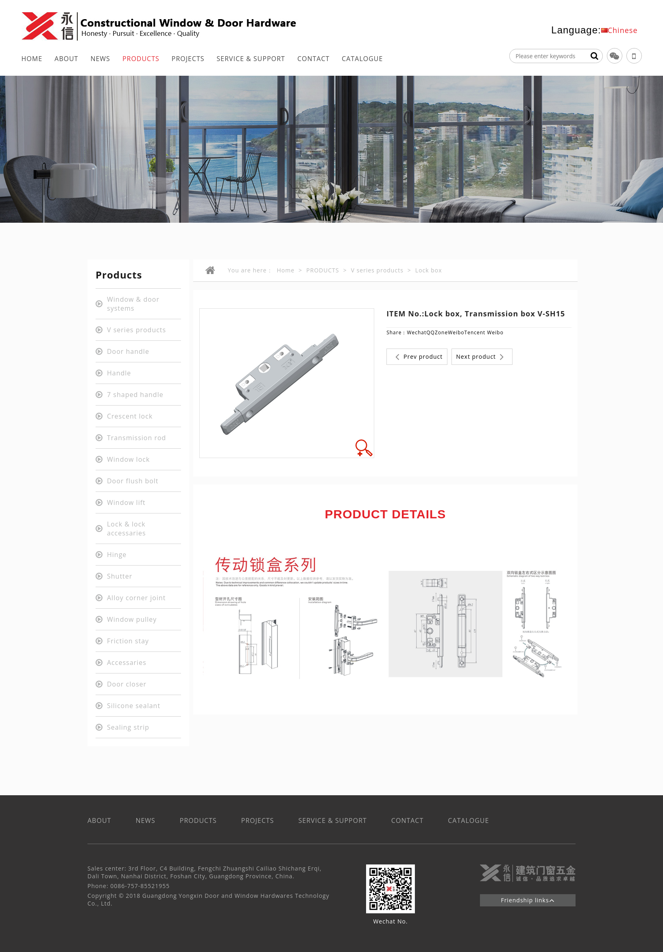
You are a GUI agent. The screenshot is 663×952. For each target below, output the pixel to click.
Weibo (456, 332)
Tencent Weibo (484, 332)
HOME (32, 58)
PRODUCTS (140, 58)
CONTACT (313, 58)
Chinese (623, 30)
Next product (480, 356)
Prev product (419, 356)
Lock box (428, 270)
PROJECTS (188, 58)
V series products (377, 270)
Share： (396, 332)
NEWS (100, 58)
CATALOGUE (362, 58)
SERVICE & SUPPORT (251, 58)
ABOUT (66, 58)
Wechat (416, 332)
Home (286, 270)
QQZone (437, 332)
